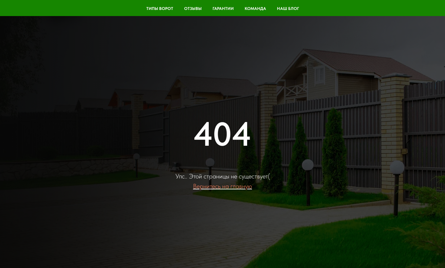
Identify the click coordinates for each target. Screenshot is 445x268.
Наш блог (288, 8)
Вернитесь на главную (222, 186)
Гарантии (223, 8)
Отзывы (193, 8)
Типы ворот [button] (159, 8)
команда (255, 8)
